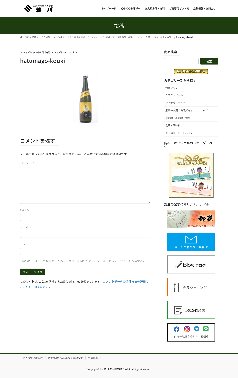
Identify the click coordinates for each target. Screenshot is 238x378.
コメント (27, 163)
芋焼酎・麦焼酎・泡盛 (177, 118)
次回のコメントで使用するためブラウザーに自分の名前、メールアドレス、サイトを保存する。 (84, 261)
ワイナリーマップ (175, 103)
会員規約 (93, 357)
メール (26, 227)
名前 (24, 210)
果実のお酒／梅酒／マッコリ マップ (186, 110)
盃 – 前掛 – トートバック (179, 133)
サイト (24, 244)
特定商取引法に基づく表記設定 (65, 357)
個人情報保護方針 (33, 357)
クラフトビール (174, 95)
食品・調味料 (172, 125)
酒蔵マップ (171, 87)
